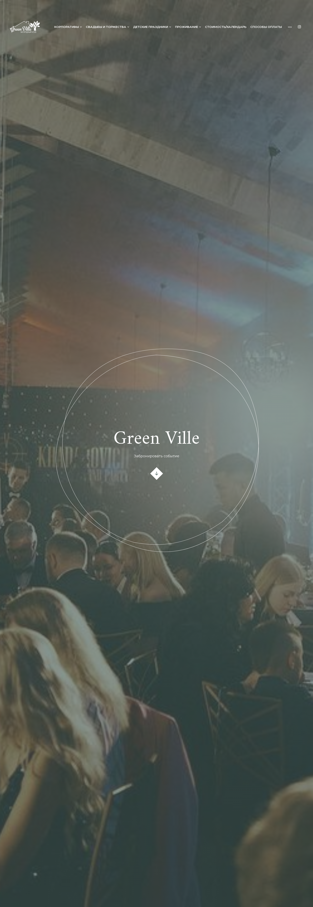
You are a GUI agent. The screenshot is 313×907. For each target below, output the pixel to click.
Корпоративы (66, 27)
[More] (288, 27)
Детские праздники (150, 27)
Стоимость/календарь (225, 27)
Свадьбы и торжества (106, 27)
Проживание (186, 27)
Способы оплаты (266, 27)
